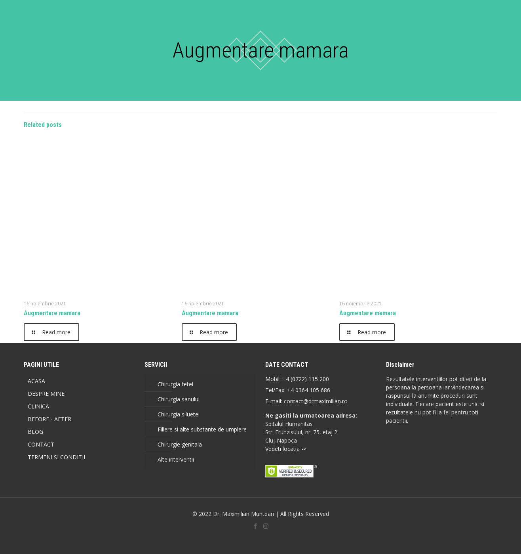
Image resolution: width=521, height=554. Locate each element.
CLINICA (38, 406)
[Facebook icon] (255, 526)
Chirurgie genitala (180, 444)
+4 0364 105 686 (307, 390)
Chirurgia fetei (175, 384)
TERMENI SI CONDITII (56, 457)
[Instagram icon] (266, 526)
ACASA (36, 381)
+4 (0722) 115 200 (305, 379)
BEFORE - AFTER (49, 419)
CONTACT (41, 444)
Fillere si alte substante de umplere (202, 429)
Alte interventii (176, 459)
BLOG (35, 431)
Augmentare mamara (52, 313)
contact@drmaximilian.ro (316, 401)
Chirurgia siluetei (179, 414)
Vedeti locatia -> (285, 448)
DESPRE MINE (46, 393)
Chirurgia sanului (179, 399)
